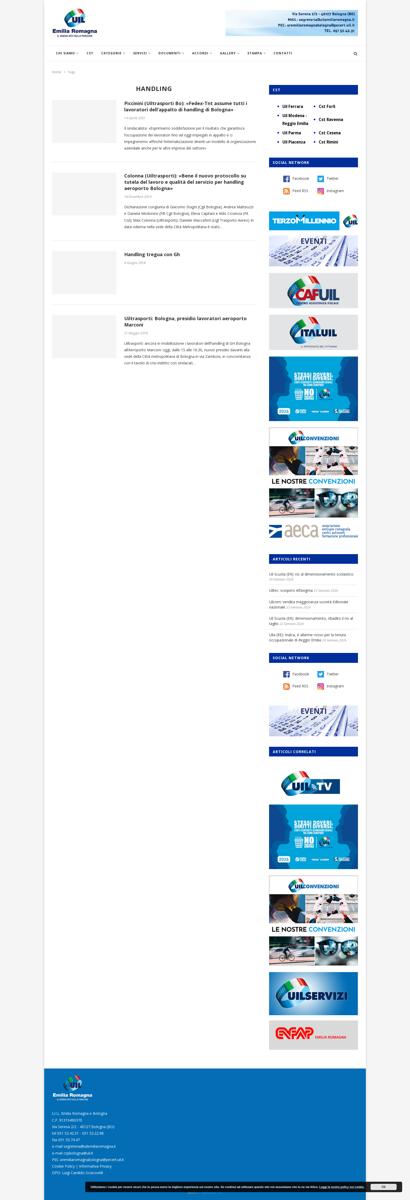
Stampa (254, 53)
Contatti (283, 53)
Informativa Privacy (95, 1166)
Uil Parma (291, 132)
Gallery (228, 53)
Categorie (111, 53)
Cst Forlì (327, 106)
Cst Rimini (328, 142)
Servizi (140, 53)
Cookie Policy (63, 1166)
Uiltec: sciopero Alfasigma (291, 590)
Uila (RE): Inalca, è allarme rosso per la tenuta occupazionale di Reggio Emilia (307, 637)
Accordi (200, 53)
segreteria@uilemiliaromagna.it (90, 1146)
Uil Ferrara (292, 106)
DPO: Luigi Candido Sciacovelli (77, 1172)
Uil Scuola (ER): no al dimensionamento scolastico (311, 574)
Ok (383, 1187)
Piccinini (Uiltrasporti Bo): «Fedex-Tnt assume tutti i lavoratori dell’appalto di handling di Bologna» (185, 106)
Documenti (169, 53)
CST (90, 53)
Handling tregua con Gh (152, 254)
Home (56, 72)
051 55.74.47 (69, 1139)
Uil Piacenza (293, 142)
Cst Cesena (330, 132)
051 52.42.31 (68, 1133)
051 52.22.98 (93, 1133)
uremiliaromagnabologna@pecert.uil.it (92, 1159)
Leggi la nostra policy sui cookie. (342, 1186)
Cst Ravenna (331, 119)
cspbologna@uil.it (78, 1153)
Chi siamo (65, 53)
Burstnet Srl (212, 1192)
